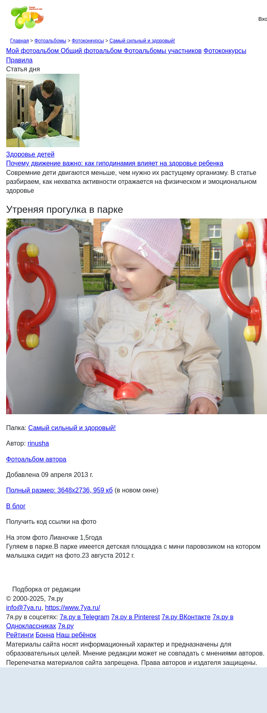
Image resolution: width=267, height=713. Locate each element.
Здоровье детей (30, 154)
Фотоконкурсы (88, 41)
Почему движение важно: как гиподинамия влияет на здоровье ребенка (114, 163)
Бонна (44, 634)
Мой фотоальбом (33, 50)
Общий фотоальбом (92, 50)
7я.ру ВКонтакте (186, 617)
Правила (19, 60)
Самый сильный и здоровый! (142, 41)
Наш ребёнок (76, 634)
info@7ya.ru (24, 607)
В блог (16, 506)
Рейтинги (20, 634)
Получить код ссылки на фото (51, 521)
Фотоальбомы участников (163, 50)
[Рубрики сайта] (8, 18)
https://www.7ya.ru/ (72, 607)
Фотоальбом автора (36, 459)
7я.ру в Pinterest (135, 617)
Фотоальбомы (50, 41)
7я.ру (66, 625)
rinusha (38, 443)
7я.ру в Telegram (84, 617)
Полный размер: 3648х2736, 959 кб (59, 490)
